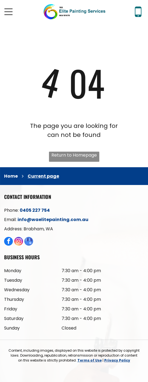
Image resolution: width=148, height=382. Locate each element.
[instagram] (18, 242)
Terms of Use (89, 360)
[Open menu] (8, 12)
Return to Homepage (74, 155)
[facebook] (8, 242)
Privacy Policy (117, 360)
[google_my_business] (28, 242)
